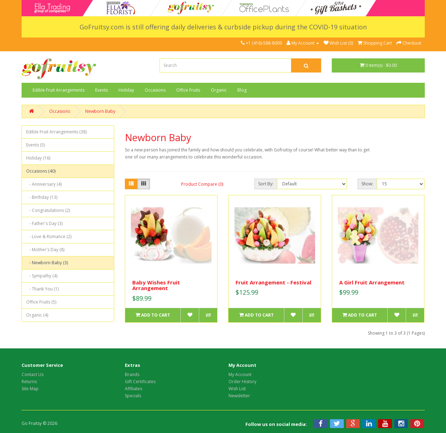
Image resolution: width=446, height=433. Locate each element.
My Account (239, 374)
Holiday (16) (38, 158)
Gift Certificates (140, 382)
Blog (242, 90)
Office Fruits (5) (41, 302)
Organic (219, 90)
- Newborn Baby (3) (47, 263)
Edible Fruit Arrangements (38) (56, 132)
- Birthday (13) (41, 197)
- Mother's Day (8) (45, 250)
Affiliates (133, 389)
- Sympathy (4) (41, 276)
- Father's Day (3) (44, 223)
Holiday (126, 90)
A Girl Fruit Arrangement (372, 282)
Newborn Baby (100, 111)
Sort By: (265, 184)
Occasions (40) (41, 171)
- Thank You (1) (42, 289)
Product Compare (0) (202, 184)
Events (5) (35, 145)
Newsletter (239, 396)
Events (101, 90)
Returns (29, 382)
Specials (133, 396)
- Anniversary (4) (44, 184)
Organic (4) (37, 315)
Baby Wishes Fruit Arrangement (156, 285)
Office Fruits (188, 90)
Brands (132, 374)
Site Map (30, 389)
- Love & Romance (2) (48, 236)
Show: (367, 184)
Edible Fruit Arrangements (59, 90)
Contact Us (33, 374)
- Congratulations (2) (48, 210)
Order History (242, 382)
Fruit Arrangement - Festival (273, 282)
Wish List (237, 389)
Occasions (155, 90)
